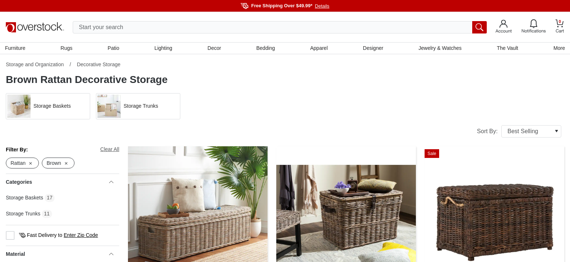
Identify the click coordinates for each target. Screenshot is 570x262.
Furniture (16, 48)
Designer (372, 48)
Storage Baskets (24, 199)
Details (322, 6)
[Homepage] (35, 27)
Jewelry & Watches (439, 48)
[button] (48, 107)
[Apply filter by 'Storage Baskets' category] (48, 107)
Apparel (319, 48)
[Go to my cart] (559, 27)
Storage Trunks (23, 215)
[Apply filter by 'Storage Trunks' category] (138, 107)
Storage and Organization (35, 65)
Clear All (109, 150)
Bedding (265, 48)
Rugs (67, 48)
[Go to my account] (503, 27)
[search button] (479, 27)
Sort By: (519, 132)
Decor (214, 48)
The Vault (507, 48)
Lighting (164, 48)
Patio (114, 48)
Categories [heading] (59, 183)
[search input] (280, 27)
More (558, 48)
